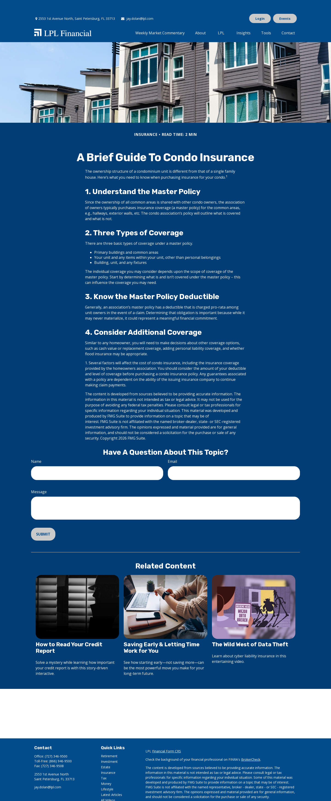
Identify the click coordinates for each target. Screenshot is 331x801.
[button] (160, 18)
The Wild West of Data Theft (250, 630)
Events (285, 5)
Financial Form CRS (166, 737)
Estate (105, 753)
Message (39, 478)
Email (172, 447)
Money (106, 770)
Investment (109, 748)
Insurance (108, 759)
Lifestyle (107, 775)
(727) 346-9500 (56, 742)
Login (260, 5)
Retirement (109, 742)
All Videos (108, 786)
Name (36, 447)
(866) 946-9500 (60, 747)
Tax (103, 764)
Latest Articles (111, 781)
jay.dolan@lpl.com (137, 5)
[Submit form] (43, 520)
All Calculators (111, 792)
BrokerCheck (250, 745)
